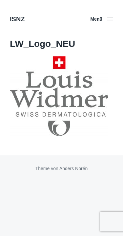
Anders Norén (73, 168)
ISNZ (17, 19)
